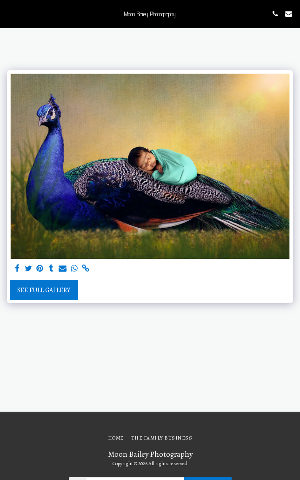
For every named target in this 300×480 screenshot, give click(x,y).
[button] (10, 13)
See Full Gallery (43, 290)
